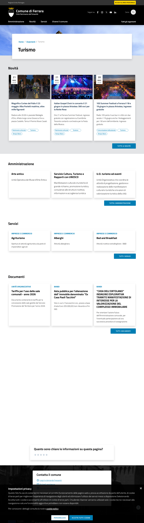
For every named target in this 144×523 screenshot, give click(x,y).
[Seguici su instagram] (101, 12)
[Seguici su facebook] (96, 12)
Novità (32, 21)
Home (21, 41)
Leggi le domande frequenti (49, 480)
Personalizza (60, 517)
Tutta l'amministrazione (120, 203)
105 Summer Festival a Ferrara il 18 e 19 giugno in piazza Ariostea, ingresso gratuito (114, 106)
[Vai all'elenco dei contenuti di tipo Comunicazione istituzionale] (107, 130)
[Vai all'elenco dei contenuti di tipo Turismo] (33, 130)
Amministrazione (16, 21)
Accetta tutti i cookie (81, 517)
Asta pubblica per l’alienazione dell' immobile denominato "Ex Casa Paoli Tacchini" (71, 294)
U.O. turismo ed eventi (109, 174)
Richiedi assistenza (46, 484)
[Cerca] (133, 12)
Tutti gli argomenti (128, 21)
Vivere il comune (60, 21)
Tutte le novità (124, 146)
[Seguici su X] (105, 12)
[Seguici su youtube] (109, 12)
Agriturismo (18, 238)
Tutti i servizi (125, 256)
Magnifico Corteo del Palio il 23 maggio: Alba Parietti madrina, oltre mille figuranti (27, 106)
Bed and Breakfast (107, 238)
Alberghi (58, 238)
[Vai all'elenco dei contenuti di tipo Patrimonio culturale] (19, 130)
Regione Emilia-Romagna (16, 2)
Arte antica (17, 174)
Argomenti (30, 41)
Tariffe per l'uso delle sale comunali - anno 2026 (25, 292)
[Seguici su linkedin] (114, 12)
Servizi (44, 21)
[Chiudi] (141, 488)
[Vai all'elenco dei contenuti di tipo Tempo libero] (16, 133)
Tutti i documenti (123, 331)
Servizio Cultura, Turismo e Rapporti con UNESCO (69, 175)
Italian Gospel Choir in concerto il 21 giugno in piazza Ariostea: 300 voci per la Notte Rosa (72, 106)
